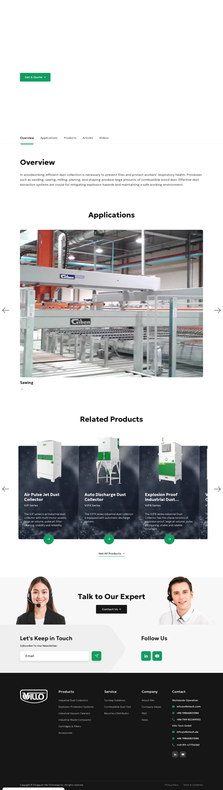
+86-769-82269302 (189, 719)
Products (97, 13)
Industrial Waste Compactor (75, 719)
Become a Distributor (149, 2)
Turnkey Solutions (114, 700)
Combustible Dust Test (117, 706)
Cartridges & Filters (70, 726)
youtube (157, 656)
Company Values (151, 706)
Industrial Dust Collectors (73, 700)
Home (24, 117)
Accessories (65, 732)
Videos (104, 138)
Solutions (78, 13)
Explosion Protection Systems (76, 706)
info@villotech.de (187, 731)
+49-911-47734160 (188, 744)
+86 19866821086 (188, 712)
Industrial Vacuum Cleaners (74, 713)
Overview (27, 138)
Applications (48, 138)
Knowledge (154, 13)
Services (115, 13)
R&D (144, 713)
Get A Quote (33, 77)
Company (134, 13)
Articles (88, 138)
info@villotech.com (189, 706)
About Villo (148, 700)
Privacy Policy (171, 785)
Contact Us (110, 609)
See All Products (109, 553)
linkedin (146, 656)
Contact (171, 2)
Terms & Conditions (193, 785)
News (145, 719)
